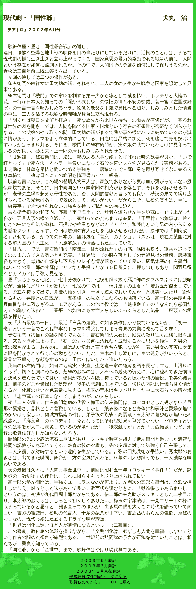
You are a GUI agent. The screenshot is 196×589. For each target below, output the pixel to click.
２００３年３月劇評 (98, 566)
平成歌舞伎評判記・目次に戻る (98, 576)
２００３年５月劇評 (98, 560)
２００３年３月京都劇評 (98, 571)
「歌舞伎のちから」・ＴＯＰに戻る (98, 582)
